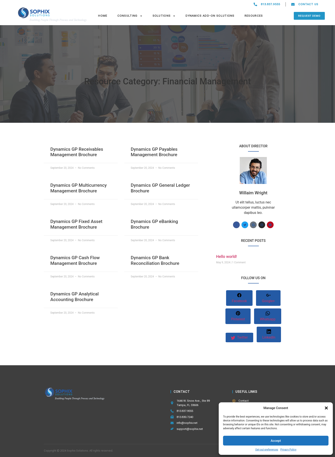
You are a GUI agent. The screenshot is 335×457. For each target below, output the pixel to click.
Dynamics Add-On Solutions (210, 15)
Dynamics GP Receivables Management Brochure (76, 152)
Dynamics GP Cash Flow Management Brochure (75, 260)
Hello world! (226, 256)
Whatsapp (268, 316)
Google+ (268, 298)
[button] (326, 408)
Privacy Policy (288, 449)
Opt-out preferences (266, 449)
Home (102, 15)
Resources (254, 15)
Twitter (239, 337)
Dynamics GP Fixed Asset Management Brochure (76, 224)
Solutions (164, 16)
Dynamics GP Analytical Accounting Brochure (74, 296)
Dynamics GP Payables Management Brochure (154, 152)
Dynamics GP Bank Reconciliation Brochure (155, 260)
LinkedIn (269, 334)
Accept (276, 441)
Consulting (130, 16)
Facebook (239, 298)
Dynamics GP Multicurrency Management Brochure (78, 188)
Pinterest (238, 316)
